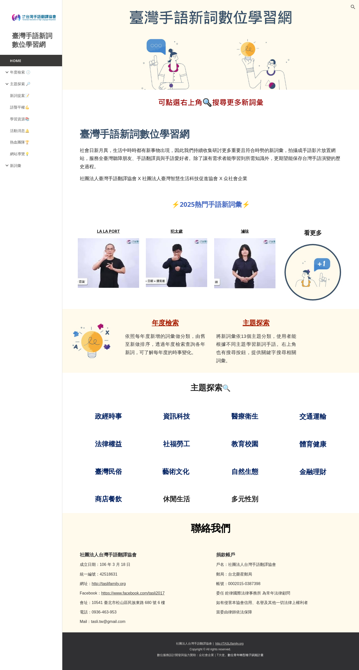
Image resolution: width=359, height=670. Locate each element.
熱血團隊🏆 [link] (19, 142)
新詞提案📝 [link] (19, 95)
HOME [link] (15, 60)
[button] (353, 7)
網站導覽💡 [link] (19, 153)
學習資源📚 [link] (19, 118)
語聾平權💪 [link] (19, 107)
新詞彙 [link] (15, 165)
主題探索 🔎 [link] (20, 83)
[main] (211, 154)
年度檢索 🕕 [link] (20, 72)
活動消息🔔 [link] (19, 130)
